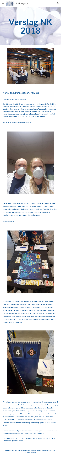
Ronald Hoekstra (20, 99)
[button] (3, 3)
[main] (30, 26)
